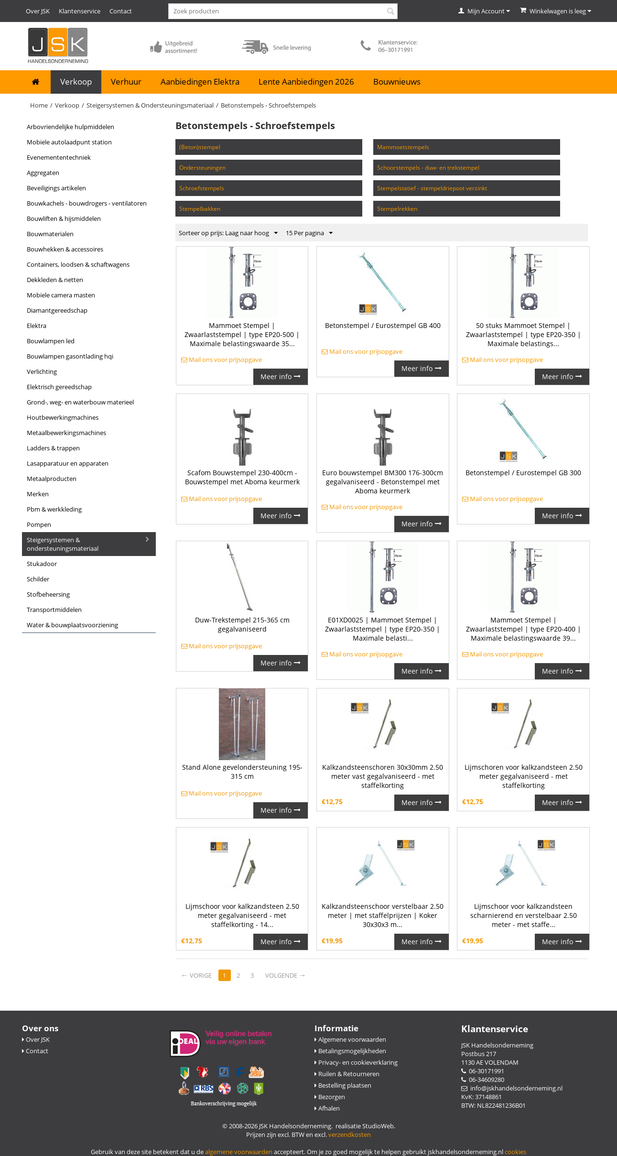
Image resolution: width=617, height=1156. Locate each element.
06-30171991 (482, 1071)
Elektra (36, 325)
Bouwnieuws (397, 81)
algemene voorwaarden (238, 1151)
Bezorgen (329, 1096)
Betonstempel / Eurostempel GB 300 (523, 472)
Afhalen (327, 1108)
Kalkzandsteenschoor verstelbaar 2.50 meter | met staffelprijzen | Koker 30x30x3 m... (383, 915)
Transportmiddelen (54, 609)
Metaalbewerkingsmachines (66, 432)
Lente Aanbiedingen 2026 (306, 81)
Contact (120, 11)
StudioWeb (378, 1126)
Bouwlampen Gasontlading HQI (70, 356)
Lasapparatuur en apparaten (67, 463)
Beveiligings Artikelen (56, 188)
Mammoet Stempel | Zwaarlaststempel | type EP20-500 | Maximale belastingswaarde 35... (242, 334)
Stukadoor (42, 563)
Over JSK (38, 11)
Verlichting (42, 371)
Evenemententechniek (59, 157)
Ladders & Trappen (53, 448)
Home (39, 105)
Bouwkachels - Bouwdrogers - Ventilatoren (87, 203)
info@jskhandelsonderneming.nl (512, 1088)
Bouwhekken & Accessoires (65, 249)
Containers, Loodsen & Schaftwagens (78, 264)
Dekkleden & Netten (55, 279)
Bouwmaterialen (50, 233)
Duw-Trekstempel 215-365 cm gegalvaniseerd (242, 624)
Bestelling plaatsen (342, 1085)
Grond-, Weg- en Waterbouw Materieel (80, 402)
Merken (38, 494)
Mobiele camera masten (61, 295)
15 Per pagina (309, 233)
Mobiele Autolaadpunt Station (69, 142)
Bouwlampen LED (51, 341)
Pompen (39, 524)
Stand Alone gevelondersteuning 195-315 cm (242, 772)
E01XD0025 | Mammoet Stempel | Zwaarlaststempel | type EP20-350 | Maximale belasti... (382, 629)
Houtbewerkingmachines (62, 417)
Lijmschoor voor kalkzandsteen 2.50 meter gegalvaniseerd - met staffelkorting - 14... (242, 915)
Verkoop (76, 81)
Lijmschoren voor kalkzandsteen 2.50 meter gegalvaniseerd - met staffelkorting (524, 776)
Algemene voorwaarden (350, 1039)
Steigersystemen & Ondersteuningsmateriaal (150, 105)
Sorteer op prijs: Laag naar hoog (228, 233)
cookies (515, 1151)
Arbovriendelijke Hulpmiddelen (70, 126)
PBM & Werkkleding (54, 509)
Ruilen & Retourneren (346, 1073)
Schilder (38, 579)
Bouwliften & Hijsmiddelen (64, 218)
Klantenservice (79, 11)
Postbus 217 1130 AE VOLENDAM (490, 1058)
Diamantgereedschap (57, 310)
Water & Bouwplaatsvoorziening (72, 625)
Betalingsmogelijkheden (350, 1051)
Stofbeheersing (48, 594)
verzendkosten (349, 1134)
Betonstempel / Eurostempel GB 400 (383, 325)
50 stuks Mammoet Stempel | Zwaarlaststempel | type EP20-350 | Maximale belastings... (523, 334)
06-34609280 (482, 1079)
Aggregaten (43, 172)
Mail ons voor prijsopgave (221, 359)
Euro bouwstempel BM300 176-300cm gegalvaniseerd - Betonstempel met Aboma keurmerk (382, 481)
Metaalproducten (51, 478)
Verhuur (126, 81)
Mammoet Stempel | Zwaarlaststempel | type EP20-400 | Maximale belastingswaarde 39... (523, 629)
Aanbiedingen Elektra (200, 81)
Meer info (280, 376)
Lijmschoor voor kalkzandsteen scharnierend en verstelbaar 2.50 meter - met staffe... (523, 915)
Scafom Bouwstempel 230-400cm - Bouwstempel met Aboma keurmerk (242, 477)
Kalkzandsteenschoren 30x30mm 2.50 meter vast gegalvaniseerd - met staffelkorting (382, 776)
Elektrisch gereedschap (59, 386)
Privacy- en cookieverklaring (356, 1062)
